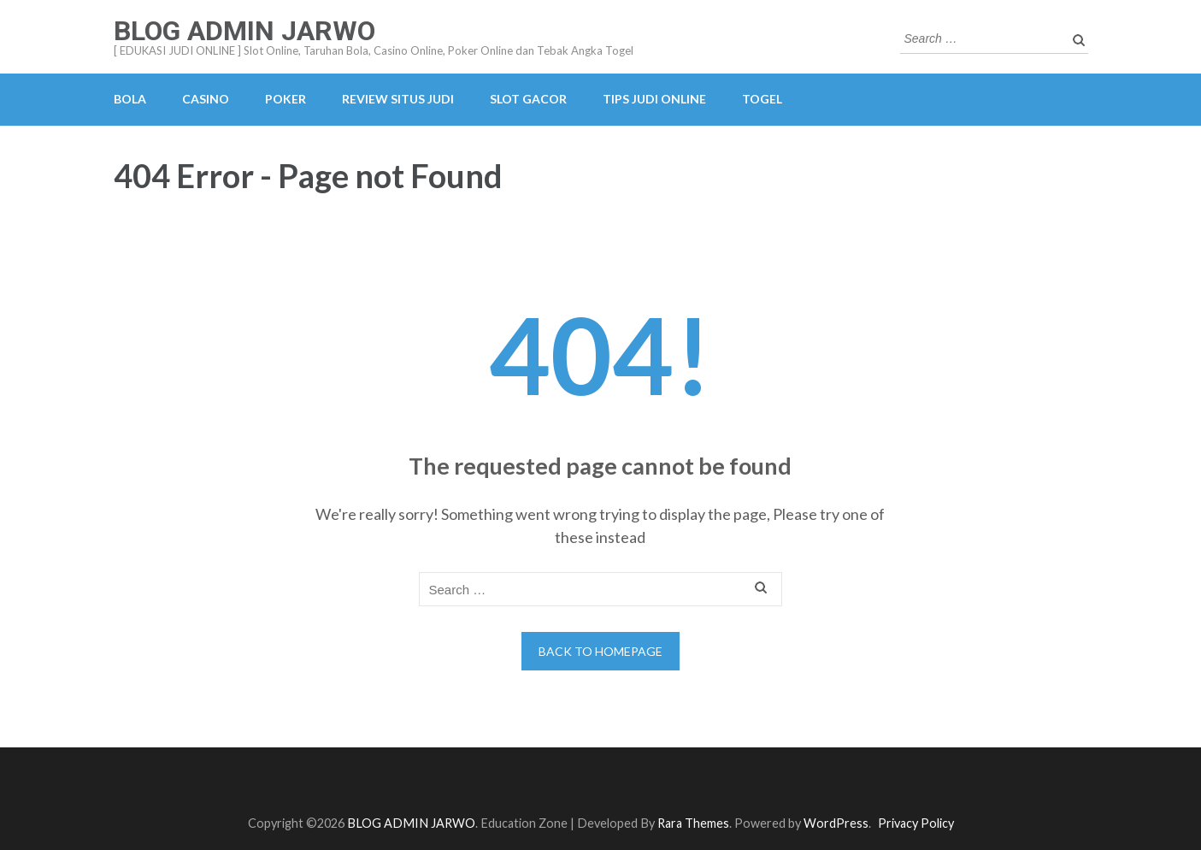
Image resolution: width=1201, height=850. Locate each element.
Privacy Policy (916, 823)
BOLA (130, 98)
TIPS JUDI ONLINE (654, 98)
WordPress (836, 823)
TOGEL (762, 98)
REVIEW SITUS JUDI (398, 98)
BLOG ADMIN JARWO (244, 31)
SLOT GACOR (528, 98)
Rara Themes (693, 823)
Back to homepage (600, 651)
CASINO (205, 98)
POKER (285, 98)
